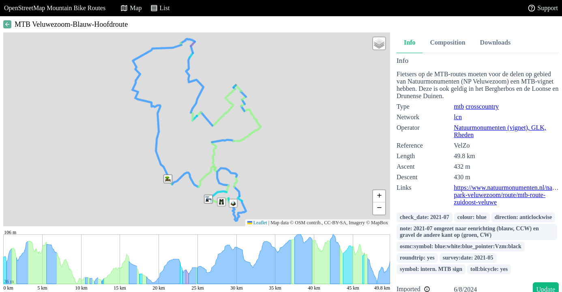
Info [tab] (409, 42)
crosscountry (482, 106)
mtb (459, 106)
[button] (221, 202)
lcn (458, 117)
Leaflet (257, 222)
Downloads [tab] (495, 42)
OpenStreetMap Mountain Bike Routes (54, 7)
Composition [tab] (447, 42)
